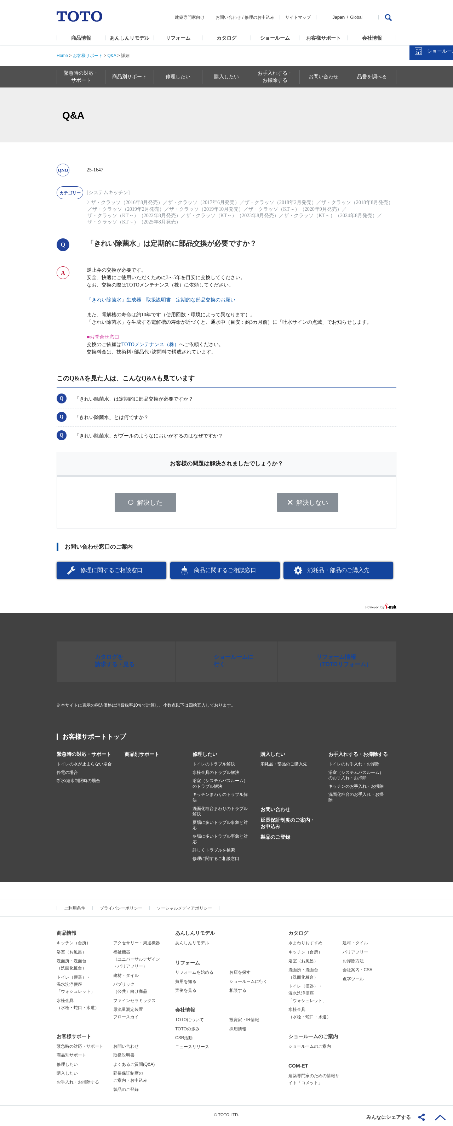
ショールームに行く (248, 983)
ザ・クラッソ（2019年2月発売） (128, 209)
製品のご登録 (275, 840)
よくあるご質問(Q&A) (134, 1066)
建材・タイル (126, 977)
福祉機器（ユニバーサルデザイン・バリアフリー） (136, 962)
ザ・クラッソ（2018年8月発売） (357, 202)
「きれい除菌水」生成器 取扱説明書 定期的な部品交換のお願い (161, 299)
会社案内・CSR (358, 972)
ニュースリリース (192, 1049)
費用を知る (185, 983)
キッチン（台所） (74, 945)
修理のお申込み (259, 17)
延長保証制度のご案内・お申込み (287, 826)
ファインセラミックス (134, 1003)
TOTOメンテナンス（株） (150, 344)
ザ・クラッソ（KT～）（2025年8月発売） (134, 222)
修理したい (205, 757)
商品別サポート (142, 757)
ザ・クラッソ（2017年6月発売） (204, 202)
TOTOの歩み (187, 1031)
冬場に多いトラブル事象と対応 (220, 841)
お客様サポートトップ (94, 739)
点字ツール (353, 981)
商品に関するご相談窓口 (225, 573)
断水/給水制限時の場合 (78, 783)
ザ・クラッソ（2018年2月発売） (280, 202)
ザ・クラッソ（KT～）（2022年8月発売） (134, 215)
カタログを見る (424, 133)
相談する (237, 993)
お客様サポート (323, 38)
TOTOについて (189, 1022)
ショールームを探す (429, 151)
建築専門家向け (190, 17)
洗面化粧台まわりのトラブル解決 (220, 814)
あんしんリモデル (129, 38)
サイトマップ (298, 17)
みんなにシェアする (388, 1117)
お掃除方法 (353, 963)
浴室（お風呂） (71, 954)
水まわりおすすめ (305, 945)
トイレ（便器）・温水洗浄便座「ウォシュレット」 (76, 987)
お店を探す (240, 975)
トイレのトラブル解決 (214, 766)
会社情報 (372, 38)
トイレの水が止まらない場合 (84, 766)
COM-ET (298, 1068)
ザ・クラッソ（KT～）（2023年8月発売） (232, 215)
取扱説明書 (123, 1058)
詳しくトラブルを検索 (214, 852)
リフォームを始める (194, 975)
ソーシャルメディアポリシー (184, 911)
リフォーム (178, 38)
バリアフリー (355, 954)
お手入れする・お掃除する (358, 757)
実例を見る (185, 993)
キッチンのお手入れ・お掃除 (356, 788)
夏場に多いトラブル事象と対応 (220, 827)
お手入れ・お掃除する (78, 1084)
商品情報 (81, 38)
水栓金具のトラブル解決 (216, 775)
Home (62, 55)
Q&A (111, 55)
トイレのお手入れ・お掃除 (353, 766)
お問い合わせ (228, 17)
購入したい (272, 757)
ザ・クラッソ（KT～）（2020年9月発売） (295, 209)
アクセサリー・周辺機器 (136, 945)
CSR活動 (184, 1040)
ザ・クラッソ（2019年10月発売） (206, 209)
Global (356, 17)
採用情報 (237, 1031)
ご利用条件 (74, 911)
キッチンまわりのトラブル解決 (220, 800)
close (444, 115)
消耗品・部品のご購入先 (338, 573)
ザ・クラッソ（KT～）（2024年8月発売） (330, 215)
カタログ (226, 38)
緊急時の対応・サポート (84, 757)
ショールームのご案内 (313, 1039)
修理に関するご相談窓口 (111, 573)
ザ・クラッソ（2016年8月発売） (127, 202)
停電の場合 (67, 775)
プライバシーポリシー (121, 911)
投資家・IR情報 (244, 1022)
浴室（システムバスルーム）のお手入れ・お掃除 (356, 778)
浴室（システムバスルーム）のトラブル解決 (220, 786)
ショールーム (275, 38)
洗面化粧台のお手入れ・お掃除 (356, 800)
